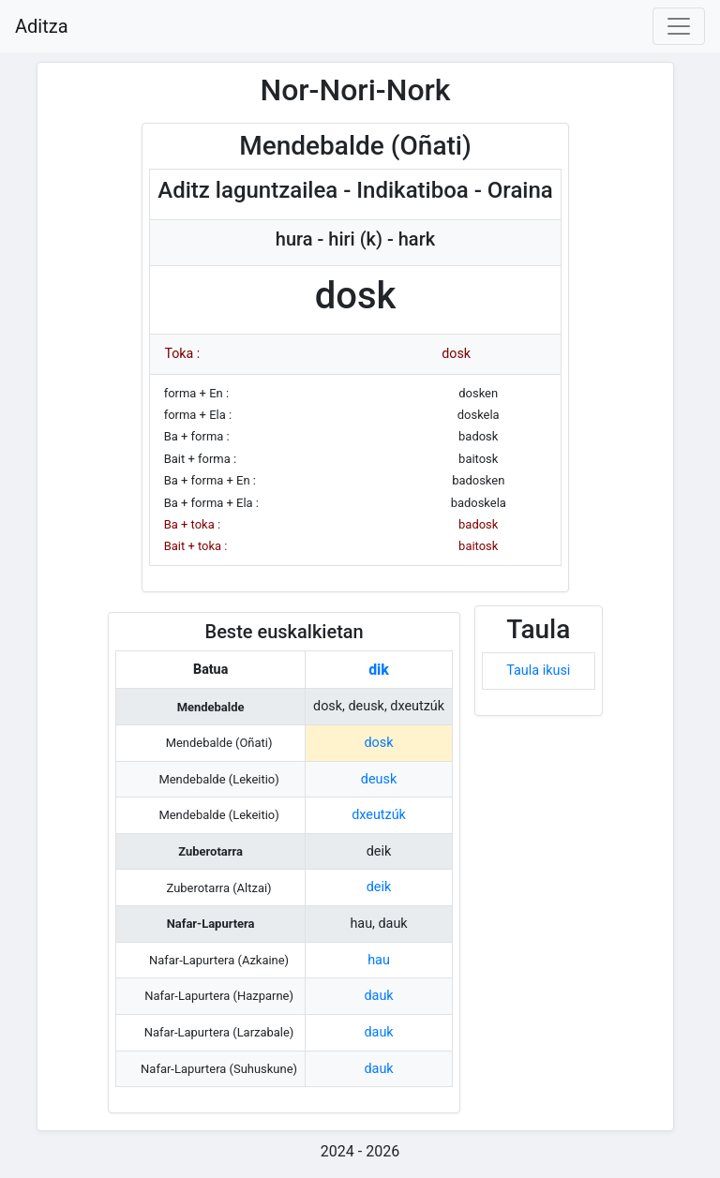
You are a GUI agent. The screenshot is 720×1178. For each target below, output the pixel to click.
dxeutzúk (379, 815)
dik (378, 669)
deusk (379, 779)
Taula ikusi (538, 670)
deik (379, 887)
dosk (379, 743)
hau (379, 960)
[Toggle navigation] (678, 26)
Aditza (41, 26)
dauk (378, 996)
